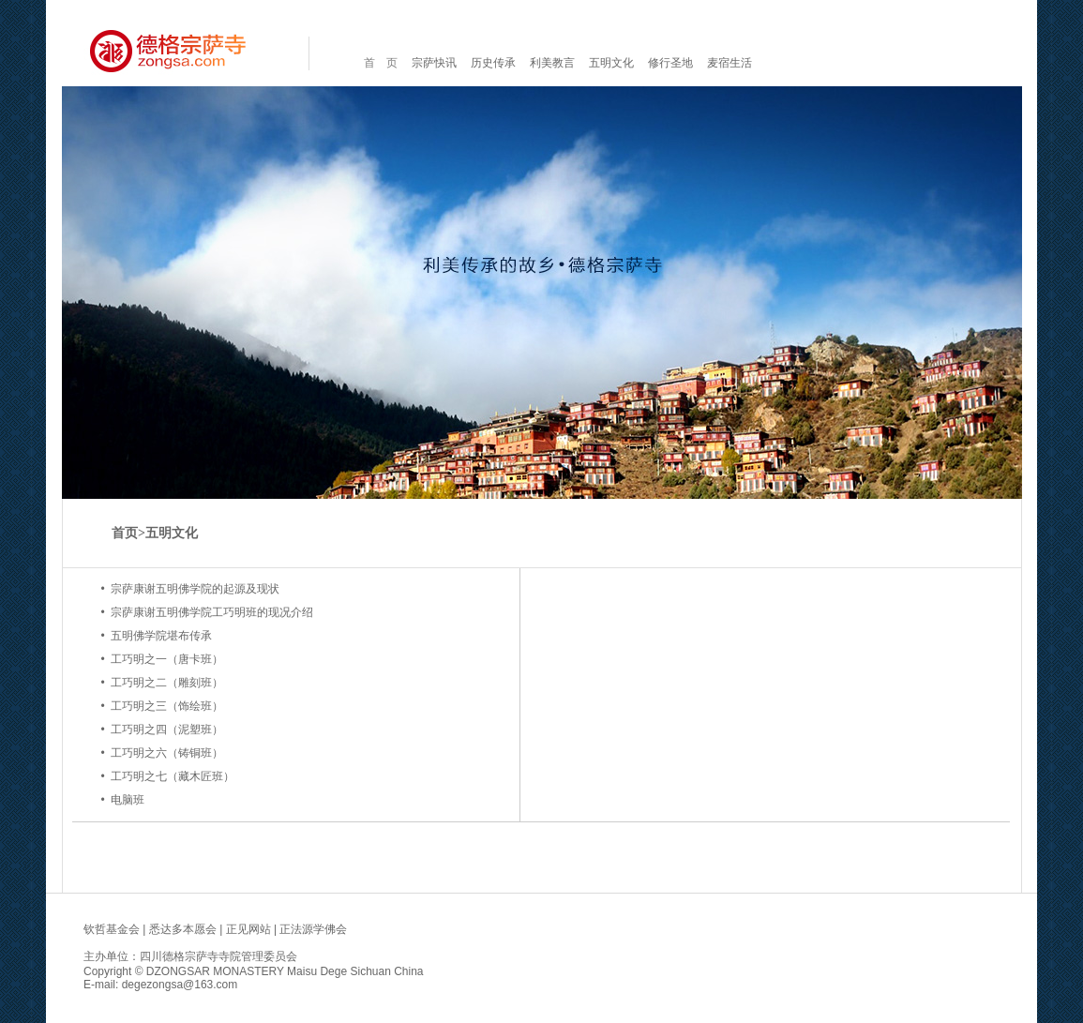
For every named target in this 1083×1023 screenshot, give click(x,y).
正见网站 (248, 929)
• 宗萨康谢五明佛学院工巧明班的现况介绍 (206, 612)
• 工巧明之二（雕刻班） (161, 682)
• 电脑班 (122, 799)
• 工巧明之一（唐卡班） (161, 659)
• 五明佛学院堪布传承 (156, 635)
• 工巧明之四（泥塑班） (161, 729)
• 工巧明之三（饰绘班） (161, 706)
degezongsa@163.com (180, 984)
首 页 (381, 62)
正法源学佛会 (313, 929)
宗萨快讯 (434, 62)
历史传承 (493, 62)
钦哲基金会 (111, 929)
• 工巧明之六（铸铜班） (161, 753)
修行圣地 (670, 62)
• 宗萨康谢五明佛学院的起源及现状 (189, 588)
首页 (125, 533)
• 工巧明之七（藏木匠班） (167, 776)
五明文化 (611, 62)
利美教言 (552, 62)
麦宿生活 (729, 62)
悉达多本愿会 (183, 929)
